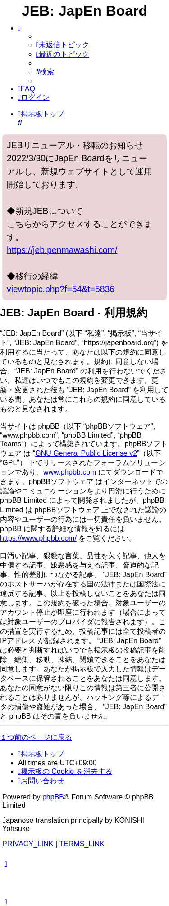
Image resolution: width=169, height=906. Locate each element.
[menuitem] (62, 45)
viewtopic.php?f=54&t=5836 (60, 289)
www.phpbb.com (69, 472)
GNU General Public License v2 (86, 453)
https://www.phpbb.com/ (38, 538)
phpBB (53, 797)
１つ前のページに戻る (36, 737)
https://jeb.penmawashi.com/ (62, 250)
